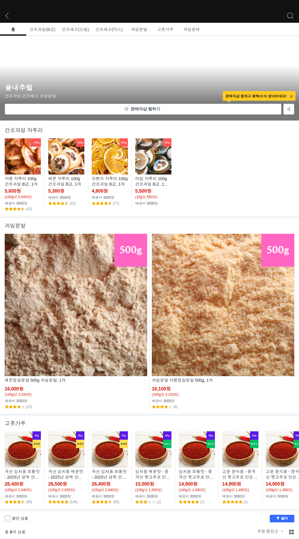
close (291, 96)
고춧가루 (165, 29)
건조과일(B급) (42, 29)
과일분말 (139, 29)
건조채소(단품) (75, 29)
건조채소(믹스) (109, 29)
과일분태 (191, 29)
